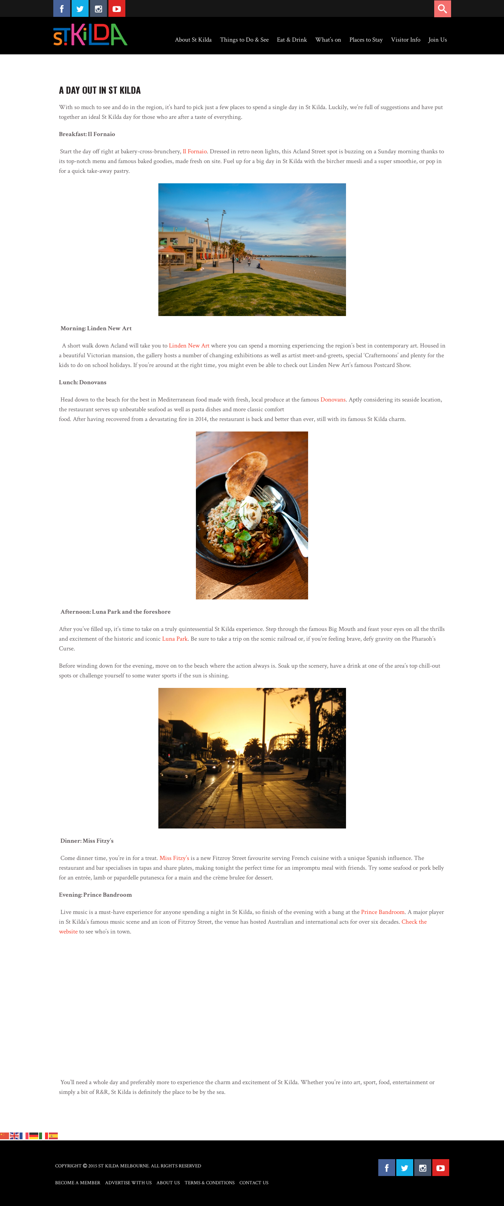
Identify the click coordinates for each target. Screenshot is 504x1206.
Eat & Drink (292, 40)
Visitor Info (405, 40)
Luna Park (175, 639)
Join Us (438, 40)
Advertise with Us (128, 1183)
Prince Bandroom (383, 912)
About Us (168, 1183)
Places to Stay (366, 40)
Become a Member (77, 1183)
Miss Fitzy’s (174, 858)
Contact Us (253, 1183)
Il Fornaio (195, 151)
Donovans (333, 400)
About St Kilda (193, 40)
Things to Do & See (244, 40)
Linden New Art (189, 346)
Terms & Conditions (210, 1183)
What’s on (328, 40)
